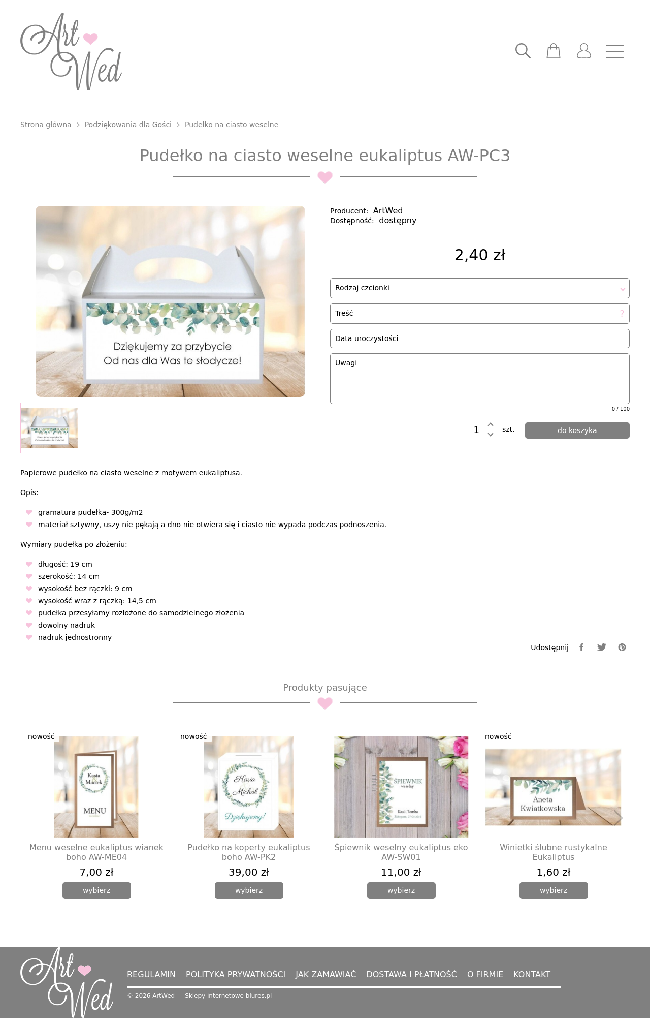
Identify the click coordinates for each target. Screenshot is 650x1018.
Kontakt (531, 974)
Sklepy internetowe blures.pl (228, 995)
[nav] (614, 52)
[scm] (553, 52)
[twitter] (601, 647)
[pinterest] (622, 647)
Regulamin (151, 974)
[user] (584, 52)
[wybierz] (96, 890)
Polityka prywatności (235, 974)
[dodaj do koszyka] (577, 430)
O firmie (485, 974)
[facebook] (581, 647)
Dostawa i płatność (411, 974)
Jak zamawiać (326, 974)
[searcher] (523, 52)
